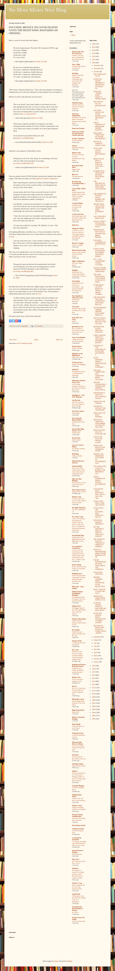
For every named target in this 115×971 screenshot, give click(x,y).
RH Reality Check (78, 699)
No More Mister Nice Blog (37, 10)
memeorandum (77, 466)
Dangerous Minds (78, 228)
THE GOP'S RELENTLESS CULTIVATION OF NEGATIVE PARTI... (99, 278)
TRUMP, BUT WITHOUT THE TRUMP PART (99, 408)
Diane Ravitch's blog (79, 250)
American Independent (76, 114)
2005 (94, 709)
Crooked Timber (77, 203)
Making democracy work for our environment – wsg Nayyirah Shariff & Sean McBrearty (77, 286)
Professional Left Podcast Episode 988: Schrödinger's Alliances (79, 274)
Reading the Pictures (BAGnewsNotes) (79, 665)
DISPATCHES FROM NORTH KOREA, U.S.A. (99, 598)
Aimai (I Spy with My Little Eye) (78, 52)
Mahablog (75, 454)
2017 (94, 672)
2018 (94, 669)
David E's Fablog (77, 243)
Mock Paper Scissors (79, 490)
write (12, 237)
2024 (94, 50)
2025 (94, 47)
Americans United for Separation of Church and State (78, 133)
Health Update (76, 440)
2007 (94, 703)
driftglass (75, 270)
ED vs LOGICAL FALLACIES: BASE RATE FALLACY (78, 330)
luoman (56, 961)
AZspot (74, 146)
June (95, 646)
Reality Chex (76, 677)
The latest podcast (77, 176)
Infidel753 (75, 369)
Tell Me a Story (77, 805)
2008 (94, 700)
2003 (94, 715)
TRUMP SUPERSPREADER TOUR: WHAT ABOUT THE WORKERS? (99, 564)
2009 (94, 697)
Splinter (74, 771)
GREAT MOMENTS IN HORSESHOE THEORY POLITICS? (99, 126)
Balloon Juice (76, 153)
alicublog (75, 73)
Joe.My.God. (76, 400)
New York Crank (77, 517)
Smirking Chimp (77, 764)
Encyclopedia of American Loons (77, 297)
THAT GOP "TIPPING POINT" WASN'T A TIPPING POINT (99, 95)
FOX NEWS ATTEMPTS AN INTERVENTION (99, 243)
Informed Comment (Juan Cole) (78, 381)
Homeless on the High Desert (77, 354)
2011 (93, 691)
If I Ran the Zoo (77, 362)
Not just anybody (77, 140)
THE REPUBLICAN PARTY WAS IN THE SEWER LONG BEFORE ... (99, 186)
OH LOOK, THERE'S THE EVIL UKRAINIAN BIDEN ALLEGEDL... (99, 374)
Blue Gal (75, 174)
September (97, 637)
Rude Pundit (76, 724)
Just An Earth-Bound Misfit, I (77, 419)
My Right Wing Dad (78, 508)
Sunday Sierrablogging (78, 364)
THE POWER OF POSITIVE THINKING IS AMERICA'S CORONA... (99, 542)
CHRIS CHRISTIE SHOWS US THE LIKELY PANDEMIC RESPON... (99, 339)
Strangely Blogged (78, 786)
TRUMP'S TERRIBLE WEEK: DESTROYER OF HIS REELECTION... (99, 581)
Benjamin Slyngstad (78, 147)
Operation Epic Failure (78, 766)
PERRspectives (77, 574)
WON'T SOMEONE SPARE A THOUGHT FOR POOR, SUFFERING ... (99, 362)
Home (36, 340)
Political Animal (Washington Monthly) (77, 593)
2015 (94, 678)
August (96, 640)
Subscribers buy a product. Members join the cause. (78, 634)
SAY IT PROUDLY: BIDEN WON (99, 217)
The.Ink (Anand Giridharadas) (77, 815)
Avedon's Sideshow (78, 138)
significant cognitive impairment (46, 178)
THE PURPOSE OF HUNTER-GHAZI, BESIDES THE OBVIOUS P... (99, 197)
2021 (94, 59)
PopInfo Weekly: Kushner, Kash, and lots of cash (79, 622)
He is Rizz (75, 912)
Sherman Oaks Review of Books (77, 743)
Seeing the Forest (77, 733)
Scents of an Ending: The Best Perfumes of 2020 (78, 748)
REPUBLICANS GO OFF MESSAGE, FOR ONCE (98, 329)
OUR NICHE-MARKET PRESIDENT (98, 522)
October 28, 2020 (47, 142)
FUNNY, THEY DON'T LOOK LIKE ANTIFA (98, 503)
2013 (94, 684)
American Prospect (78, 128)
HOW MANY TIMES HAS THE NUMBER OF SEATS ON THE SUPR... (99, 423)
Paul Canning (76, 565)
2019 (94, 666)
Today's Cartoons (77, 348)
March (96, 655)
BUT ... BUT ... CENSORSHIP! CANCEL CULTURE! (99, 262)
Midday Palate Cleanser (79, 492)
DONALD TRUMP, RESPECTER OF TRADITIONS (99, 269)
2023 (94, 53)
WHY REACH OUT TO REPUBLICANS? (99, 104)
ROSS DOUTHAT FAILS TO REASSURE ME (99, 432)
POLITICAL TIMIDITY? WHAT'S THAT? (99, 143)
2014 (94, 681)
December (97, 65)
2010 (94, 694)
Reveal (74, 686)
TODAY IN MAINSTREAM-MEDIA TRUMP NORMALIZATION (99, 553)
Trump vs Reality (77, 456)
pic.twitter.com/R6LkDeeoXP (23, 163)
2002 (94, 719)
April (96, 652)
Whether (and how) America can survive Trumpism (78, 107)
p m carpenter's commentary (77, 547)
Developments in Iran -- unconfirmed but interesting (79, 373)
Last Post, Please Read (78, 921)
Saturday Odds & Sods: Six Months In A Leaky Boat (79, 310)
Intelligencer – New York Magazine (78, 396)
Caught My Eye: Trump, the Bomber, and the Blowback (78, 670)
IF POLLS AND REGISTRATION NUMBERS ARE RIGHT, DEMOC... (99, 252)
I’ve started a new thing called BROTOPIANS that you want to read (79, 843)
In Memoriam (76, 433)
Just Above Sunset (78, 411)
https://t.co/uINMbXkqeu (25, 138)
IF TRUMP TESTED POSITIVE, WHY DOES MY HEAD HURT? (99, 606)
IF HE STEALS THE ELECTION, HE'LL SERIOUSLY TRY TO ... (98, 512)
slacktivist (75, 755)
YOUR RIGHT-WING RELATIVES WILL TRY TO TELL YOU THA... (99, 493)
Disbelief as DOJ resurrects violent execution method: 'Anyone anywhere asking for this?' (77, 655)
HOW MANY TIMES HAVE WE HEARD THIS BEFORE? (99, 136)
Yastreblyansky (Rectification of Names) (77, 908)
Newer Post (13, 340)
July (95, 643)
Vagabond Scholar (78, 829)
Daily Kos (75, 225)
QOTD (74, 321)
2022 (94, 56)
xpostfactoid (76, 894)
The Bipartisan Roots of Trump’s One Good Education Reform (78, 599)
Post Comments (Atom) (24, 343)
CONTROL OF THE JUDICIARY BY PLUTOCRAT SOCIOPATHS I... (99, 350)
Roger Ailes (75, 712)
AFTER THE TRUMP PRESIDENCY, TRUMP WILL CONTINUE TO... (99, 83)
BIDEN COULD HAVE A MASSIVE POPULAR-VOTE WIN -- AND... (98, 163)
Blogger (69, 961)
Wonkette (75, 868)
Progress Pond (76, 641)
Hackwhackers (77, 346)
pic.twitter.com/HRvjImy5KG (23, 271)
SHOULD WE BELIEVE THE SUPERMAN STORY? (99, 448)
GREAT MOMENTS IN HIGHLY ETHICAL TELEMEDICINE (99, 481)
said (55, 300)
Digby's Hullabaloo (78, 261)
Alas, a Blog (76, 64)
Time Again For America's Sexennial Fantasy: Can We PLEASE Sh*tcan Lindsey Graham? (78, 874)
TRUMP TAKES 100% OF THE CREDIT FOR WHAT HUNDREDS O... (98, 208)
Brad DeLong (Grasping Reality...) (78, 182)
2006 (94, 706)
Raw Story (75, 650)
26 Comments (39, 326)
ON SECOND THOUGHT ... (98, 573)
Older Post (59, 340)
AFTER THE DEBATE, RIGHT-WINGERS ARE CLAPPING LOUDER (99, 617)
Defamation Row (77, 854)
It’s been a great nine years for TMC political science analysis (79, 500)
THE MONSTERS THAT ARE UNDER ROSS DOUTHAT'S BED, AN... (99, 300)
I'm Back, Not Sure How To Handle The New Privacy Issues (78, 57)
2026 (94, 44)
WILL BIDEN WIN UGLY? (99, 75)
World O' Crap (77, 883)
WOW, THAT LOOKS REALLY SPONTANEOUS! (99, 152)
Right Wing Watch (78, 710)
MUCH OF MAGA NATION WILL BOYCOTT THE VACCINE (99, 320)
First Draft (75, 307)
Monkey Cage (76, 497)
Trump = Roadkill (77, 245)
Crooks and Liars (78, 214)
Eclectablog (76, 281)
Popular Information (79, 619)
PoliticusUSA (76, 606)
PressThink (76, 630)
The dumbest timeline (78, 448)
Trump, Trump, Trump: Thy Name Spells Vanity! (79, 254)
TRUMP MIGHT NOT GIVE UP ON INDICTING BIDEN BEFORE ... (99, 233)
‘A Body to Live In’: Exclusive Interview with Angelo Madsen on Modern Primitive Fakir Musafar (78, 234)
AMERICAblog (77, 103)
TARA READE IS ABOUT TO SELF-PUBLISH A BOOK (99, 395)
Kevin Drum (76, 438)
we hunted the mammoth (76, 838)
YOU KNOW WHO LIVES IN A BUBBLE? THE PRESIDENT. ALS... (99, 470)
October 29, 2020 (41, 61)
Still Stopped (76, 413)
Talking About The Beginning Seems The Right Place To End (78, 539)
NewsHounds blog (78, 535)
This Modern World (78, 825)
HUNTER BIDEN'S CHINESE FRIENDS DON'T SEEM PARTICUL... (99, 311)
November (97, 68)
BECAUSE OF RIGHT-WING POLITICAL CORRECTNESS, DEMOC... (99, 629)
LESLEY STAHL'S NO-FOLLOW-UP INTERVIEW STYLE (99, 224)
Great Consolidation (78, 337)
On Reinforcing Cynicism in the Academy (76, 207)
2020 (94, 63)
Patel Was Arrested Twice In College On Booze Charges (78, 404)
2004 (94, 712)
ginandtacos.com (77, 326)
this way (38, 294)
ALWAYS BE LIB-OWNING (99, 402)
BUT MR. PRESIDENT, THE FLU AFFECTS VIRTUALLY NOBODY (98, 531)
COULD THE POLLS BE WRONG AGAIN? (97, 439)
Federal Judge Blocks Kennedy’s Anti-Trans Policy (78, 703)
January (96, 662)
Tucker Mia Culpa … (78, 357)
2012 (94, 687)
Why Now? (75, 859)
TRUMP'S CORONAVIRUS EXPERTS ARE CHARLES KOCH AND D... (99, 386)
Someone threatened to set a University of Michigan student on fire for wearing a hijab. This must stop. (79, 776)
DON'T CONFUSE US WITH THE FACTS (99, 591)
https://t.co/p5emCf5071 (28, 114)
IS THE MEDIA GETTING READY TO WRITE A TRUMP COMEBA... (98, 289)
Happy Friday (76, 169)
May (95, 649)
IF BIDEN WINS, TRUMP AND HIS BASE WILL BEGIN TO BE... (99, 174)
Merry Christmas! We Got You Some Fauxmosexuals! (78, 887)
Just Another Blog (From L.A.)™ (78, 430)
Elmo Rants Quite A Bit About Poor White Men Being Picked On (79, 218)
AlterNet (75, 90)
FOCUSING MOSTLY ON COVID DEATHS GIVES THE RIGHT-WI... (99, 115)
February (97, 659)
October (96, 71)
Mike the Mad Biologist (76, 480)
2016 (94, 675)
